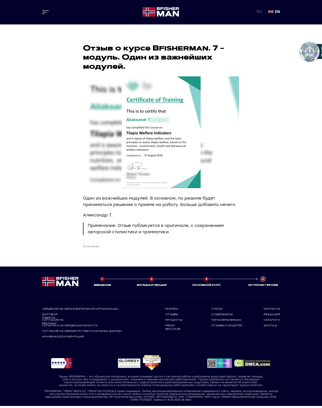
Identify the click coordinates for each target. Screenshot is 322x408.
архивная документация (63, 338)
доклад (270, 327)
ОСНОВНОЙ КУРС (206, 287)
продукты (173, 322)
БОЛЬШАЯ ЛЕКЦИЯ (152, 287)
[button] (129, 365)
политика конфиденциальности (70, 327)
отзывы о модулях (227, 327)
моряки (171, 310)
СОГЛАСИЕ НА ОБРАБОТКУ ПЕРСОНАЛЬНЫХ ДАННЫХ (82, 333)
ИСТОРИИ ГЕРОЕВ (263, 287)
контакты (272, 310)
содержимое (222, 316)
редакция (272, 316)
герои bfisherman (226, 322)
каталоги (272, 322)
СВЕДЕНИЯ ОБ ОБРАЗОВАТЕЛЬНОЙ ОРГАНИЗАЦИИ (80, 310)
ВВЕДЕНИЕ (102, 287)
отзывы (171, 316)
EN (277, 11)
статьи (217, 310)
